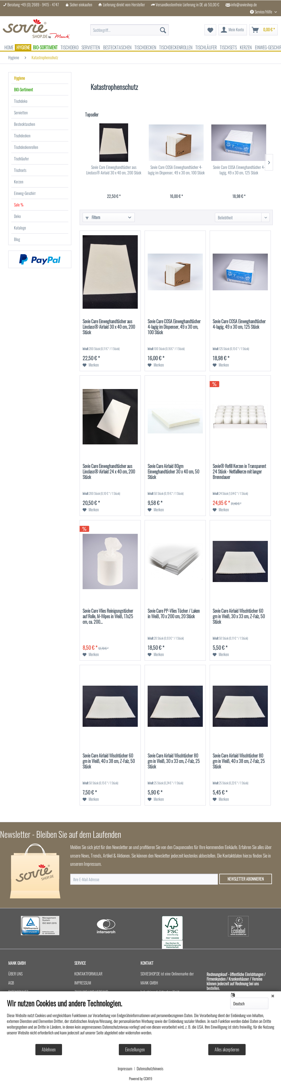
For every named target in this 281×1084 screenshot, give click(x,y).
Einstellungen (135, 1049)
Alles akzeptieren (227, 1049)
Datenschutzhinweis (150, 1068)
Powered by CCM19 (140, 1078)
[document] (140, 1021)
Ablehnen (49, 1049)
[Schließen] (273, 995)
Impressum (125, 1068)
